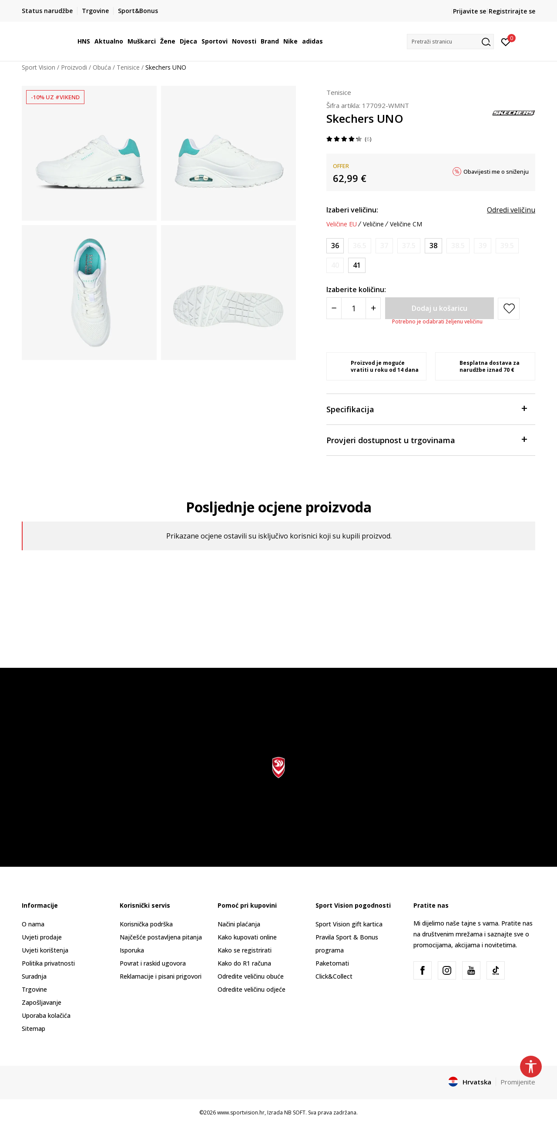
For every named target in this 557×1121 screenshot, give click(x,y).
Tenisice (128, 67)
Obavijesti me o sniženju (496, 171)
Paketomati (332, 963)
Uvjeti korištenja (45, 950)
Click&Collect (333, 976)
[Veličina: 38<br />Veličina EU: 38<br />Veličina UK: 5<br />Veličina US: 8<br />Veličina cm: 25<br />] (433, 245)
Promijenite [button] (517, 1081)
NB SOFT (294, 1112)
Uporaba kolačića (46, 1015)
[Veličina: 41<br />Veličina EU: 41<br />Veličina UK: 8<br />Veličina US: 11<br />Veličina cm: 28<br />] (357, 265)
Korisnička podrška (146, 924)
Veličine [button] (373, 224)
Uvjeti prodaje (42, 937)
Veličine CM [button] (406, 224)
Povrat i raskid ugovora (153, 963)
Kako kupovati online (247, 937)
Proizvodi (74, 67)
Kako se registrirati (245, 950)
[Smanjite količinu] (334, 308)
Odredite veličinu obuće (251, 976)
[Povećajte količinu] (373, 308)
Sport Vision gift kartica (349, 924)
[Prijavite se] (505, 41)
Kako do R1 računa (244, 963)
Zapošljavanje (41, 1002)
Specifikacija (426, 408)
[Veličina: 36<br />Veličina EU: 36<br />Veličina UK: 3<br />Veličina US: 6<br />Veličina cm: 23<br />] (335, 245)
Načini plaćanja (239, 924)
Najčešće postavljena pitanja (161, 937)
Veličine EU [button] (341, 224)
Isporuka (132, 950)
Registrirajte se (512, 11)
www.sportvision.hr (241, 1112)
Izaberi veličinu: (352, 210)
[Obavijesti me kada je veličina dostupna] (359, 245)
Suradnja (34, 976)
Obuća (102, 67)
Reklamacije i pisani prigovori (160, 976)
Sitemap (33, 1028)
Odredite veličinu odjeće (251, 989)
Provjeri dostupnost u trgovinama (426, 439)
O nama (33, 924)
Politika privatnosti (48, 963)
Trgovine (34, 989)
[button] (450, 41)
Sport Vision (38, 67)
